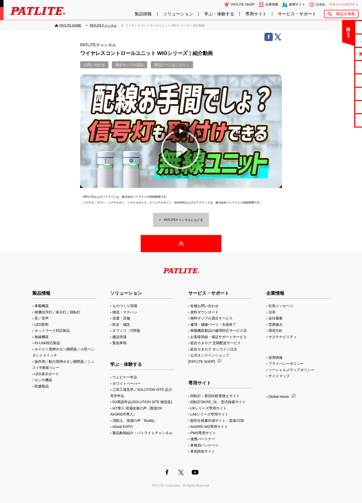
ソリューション (178, 14)
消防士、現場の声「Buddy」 (135, 421)
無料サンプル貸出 (342, 54)
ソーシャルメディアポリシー (291, 370)
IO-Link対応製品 (47, 343)
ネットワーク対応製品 (52, 331)
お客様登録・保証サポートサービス (218, 337)
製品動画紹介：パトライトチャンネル (142, 433)
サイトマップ (279, 376)
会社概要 (275, 318)
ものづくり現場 (124, 306)
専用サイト (256, 14)
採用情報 (275, 358)
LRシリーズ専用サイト (208, 408)
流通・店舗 (121, 318)
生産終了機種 (342, 94)
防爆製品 (42, 386)
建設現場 (119, 337)
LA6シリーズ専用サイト (209, 414)
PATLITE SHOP (243, 4)
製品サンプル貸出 (129, 65)
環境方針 (275, 331)
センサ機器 (43, 380)
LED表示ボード (47, 374)
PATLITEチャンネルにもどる (183, 220)
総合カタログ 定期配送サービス (215, 343)
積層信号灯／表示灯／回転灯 (57, 312)
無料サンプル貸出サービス (211, 318)
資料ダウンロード (204, 312)
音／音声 (42, 318)
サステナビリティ (282, 337)
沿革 (272, 312)
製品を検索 (345, 14)
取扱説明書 (342, 80)
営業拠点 (275, 324)
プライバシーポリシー (286, 364)
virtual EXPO (122, 427)
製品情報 (143, 14)
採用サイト (297, 4)
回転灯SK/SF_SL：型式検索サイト (218, 402)
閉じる (316, 28)
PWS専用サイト (203, 433)
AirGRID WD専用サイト (209, 427)
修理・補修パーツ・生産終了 (213, 324)
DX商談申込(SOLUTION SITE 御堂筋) (142, 402)
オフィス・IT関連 (126, 331)
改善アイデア (342, 120)
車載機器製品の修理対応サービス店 (218, 331)
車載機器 (42, 306)
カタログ (342, 67)
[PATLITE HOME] (68, 25)
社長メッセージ (280, 306)
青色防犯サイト (202, 451)
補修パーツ (342, 107)
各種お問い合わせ (204, 306)
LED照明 (41, 324)
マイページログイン (343, 4)
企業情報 (271, 4)
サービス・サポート (297, 14)
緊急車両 (119, 343)
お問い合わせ (342, 27)
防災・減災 (121, 324)
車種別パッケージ (204, 445)
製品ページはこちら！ (172, 65)
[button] (181, 131)
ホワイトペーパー (126, 383)
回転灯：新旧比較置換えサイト (215, 396)
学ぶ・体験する (219, 14)
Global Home (278, 397)
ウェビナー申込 (124, 377)
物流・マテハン (124, 312)
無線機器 (42, 337)
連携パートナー (202, 439)
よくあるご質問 (342, 40)
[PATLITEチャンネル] (103, 25)
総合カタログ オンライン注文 (213, 349)
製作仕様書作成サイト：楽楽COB (217, 421)
